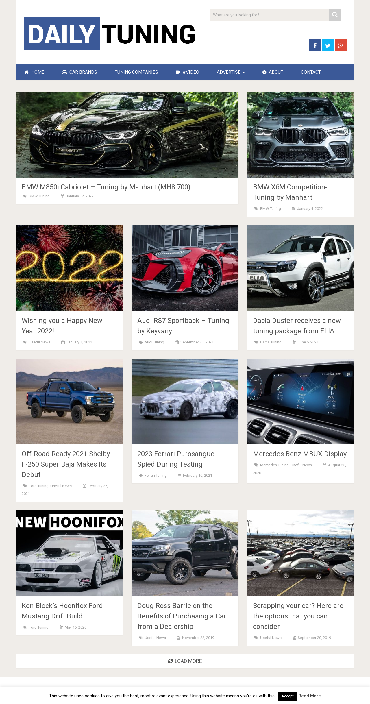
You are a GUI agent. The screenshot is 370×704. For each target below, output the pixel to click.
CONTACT (311, 72)
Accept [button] (288, 696)
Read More (309, 696)
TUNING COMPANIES (136, 72)
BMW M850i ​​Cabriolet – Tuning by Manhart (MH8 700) (106, 187)
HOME (34, 72)
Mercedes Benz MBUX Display (300, 454)
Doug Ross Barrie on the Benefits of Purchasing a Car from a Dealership (181, 616)
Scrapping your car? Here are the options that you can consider (298, 616)
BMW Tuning (39, 196)
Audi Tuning (154, 342)
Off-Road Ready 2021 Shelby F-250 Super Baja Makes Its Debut (66, 464)
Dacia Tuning (271, 342)
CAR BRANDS (79, 72)
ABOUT (272, 72)
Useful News (39, 342)
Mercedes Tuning (274, 465)
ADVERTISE (228, 72)
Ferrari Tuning (156, 475)
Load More (185, 661)
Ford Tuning (39, 486)
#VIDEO (187, 72)
